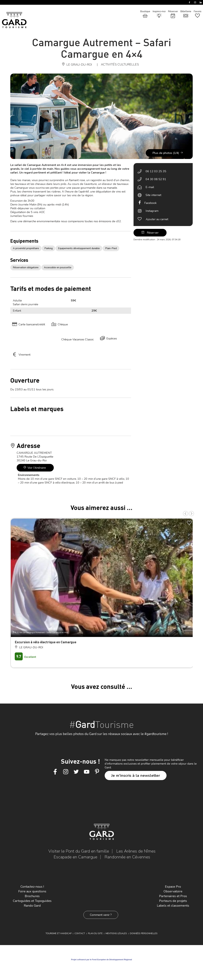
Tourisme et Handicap (59, 933)
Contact (80, 933)
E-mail (150, 187)
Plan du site (95, 933)
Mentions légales (116, 933)
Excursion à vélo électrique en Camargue (45, 642)
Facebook (150, 203)
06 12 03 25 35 (156, 171)
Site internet (153, 195)
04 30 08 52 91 (156, 179)
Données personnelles (143, 933)
